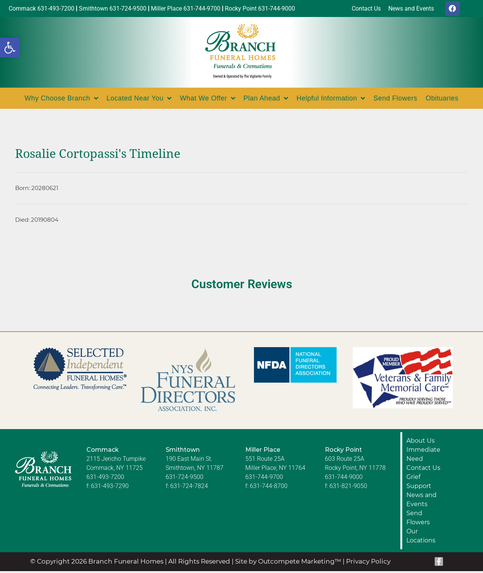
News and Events (421, 501)
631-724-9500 (184, 478)
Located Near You (139, 100)
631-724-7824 (189, 487)
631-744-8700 (269, 487)
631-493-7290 (110, 487)
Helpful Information (331, 100)
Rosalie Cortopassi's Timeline (97, 155)
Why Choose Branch (61, 100)
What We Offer (207, 100)
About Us (420, 442)
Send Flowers (395, 100)
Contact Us (423, 469)
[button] (10, 47)
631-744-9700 (264, 478)
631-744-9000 (344, 478)
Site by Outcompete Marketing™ (288, 563)
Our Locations (420, 538)
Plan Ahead (265, 100)
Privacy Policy (368, 563)
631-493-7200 (105, 478)
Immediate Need (423, 456)
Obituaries (442, 100)
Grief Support (418, 483)
